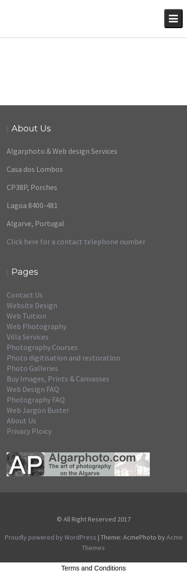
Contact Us (25, 295)
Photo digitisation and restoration (63, 357)
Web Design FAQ (33, 389)
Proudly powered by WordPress (50, 537)
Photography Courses (42, 347)
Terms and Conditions (93, 568)
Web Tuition (26, 316)
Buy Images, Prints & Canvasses (58, 378)
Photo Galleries (32, 368)
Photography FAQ (36, 399)
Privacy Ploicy (29, 431)
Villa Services (28, 336)
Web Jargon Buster (38, 410)
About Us (21, 420)
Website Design (32, 305)
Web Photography (36, 326)
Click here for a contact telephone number (76, 241)
